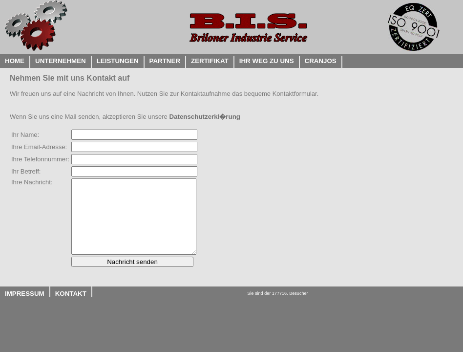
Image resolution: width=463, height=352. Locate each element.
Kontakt (70, 293)
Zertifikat (210, 61)
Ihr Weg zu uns (266, 61)
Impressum (24, 293)
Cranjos (321, 61)
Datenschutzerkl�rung (204, 116)
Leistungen (118, 61)
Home (14, 61)
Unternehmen (60, 61)
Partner (164, 61)
